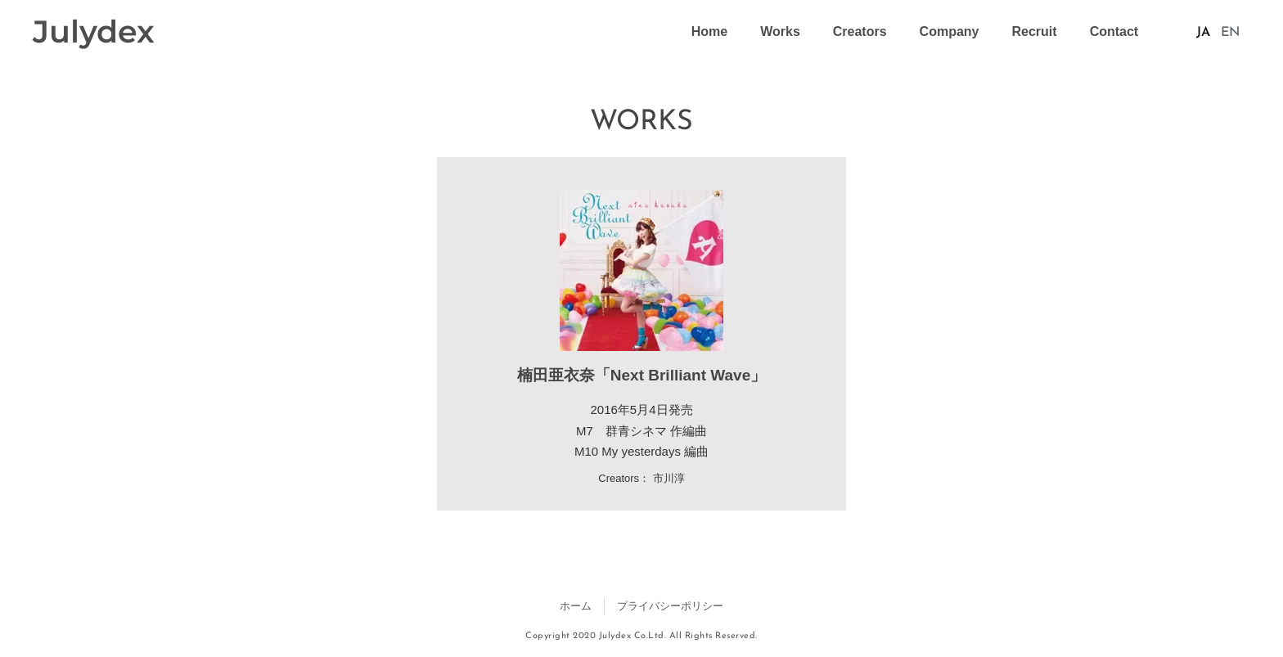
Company (949, 31)
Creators (860, 31)
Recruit (1034, 31)
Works (780, 31)
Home (709, 31)
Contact (1114, 31)
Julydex (94, 31)
